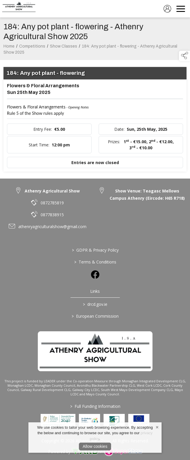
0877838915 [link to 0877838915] (52, 214)
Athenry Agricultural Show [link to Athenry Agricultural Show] (52, 191)
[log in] (167, 8)
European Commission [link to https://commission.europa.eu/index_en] (95, 316)
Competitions (32, 48)
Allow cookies (95, 446)
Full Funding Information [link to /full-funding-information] (95, 406)
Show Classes (63, 48)
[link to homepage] (18, 8)
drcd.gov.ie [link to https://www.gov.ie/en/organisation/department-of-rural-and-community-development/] (95, 304)
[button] (184, 56)
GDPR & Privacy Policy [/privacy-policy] (95, 250)
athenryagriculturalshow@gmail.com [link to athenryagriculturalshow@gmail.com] (52, 226)
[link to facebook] (95, 274)
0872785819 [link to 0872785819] (52, 203)
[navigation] (180, 8)
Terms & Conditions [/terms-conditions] (95, 262)
